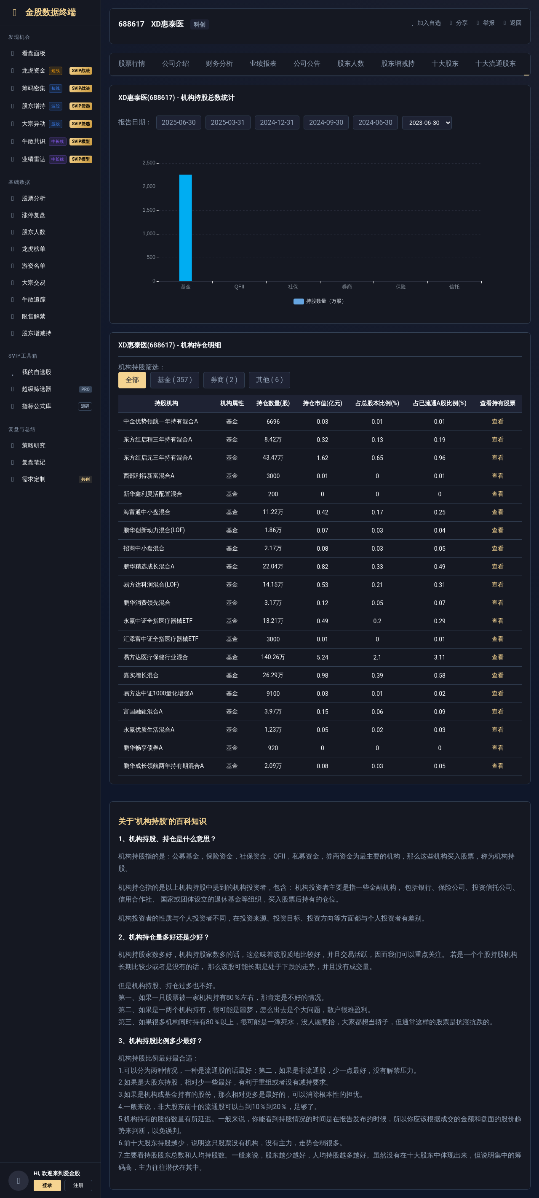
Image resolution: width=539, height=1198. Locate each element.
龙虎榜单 (26, 249)
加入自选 (424, 22)
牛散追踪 (26, 299)
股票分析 (26, 198)
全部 (132, 380)
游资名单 (26, 265)
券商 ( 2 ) (224, 380)
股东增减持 (29, 333)
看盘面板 (26, 53)
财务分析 (219, 63)
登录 (47, 1185)
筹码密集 (50, 88)
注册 (78, 1185)
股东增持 (50, 106)
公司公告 (307, 63)
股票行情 (131, 63)
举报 (484, 22)
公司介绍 (175, 63)
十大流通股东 (495, 63)
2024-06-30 (375, 122)
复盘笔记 (26, 462)
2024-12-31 (277, 122)
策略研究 (26, 445)
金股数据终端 (42, 12)
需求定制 (50, 479)
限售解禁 (26, 316)
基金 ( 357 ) (174, 380)
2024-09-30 (326, 122)
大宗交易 (26, 282)
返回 (511, 22)
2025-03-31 (228, 122)
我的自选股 (29, 372)
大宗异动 (50, 124)
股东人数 (26, 232)
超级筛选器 (50, 389)
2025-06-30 (179, 122)
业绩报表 (263, 63)
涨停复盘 (26, 215)
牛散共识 (50, 141)
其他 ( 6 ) (269, 380)
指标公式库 (50, 406)
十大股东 (445, 63)
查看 (498, 421)
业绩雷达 (50, 159)
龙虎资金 (50, 71)
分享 (457, 22)
